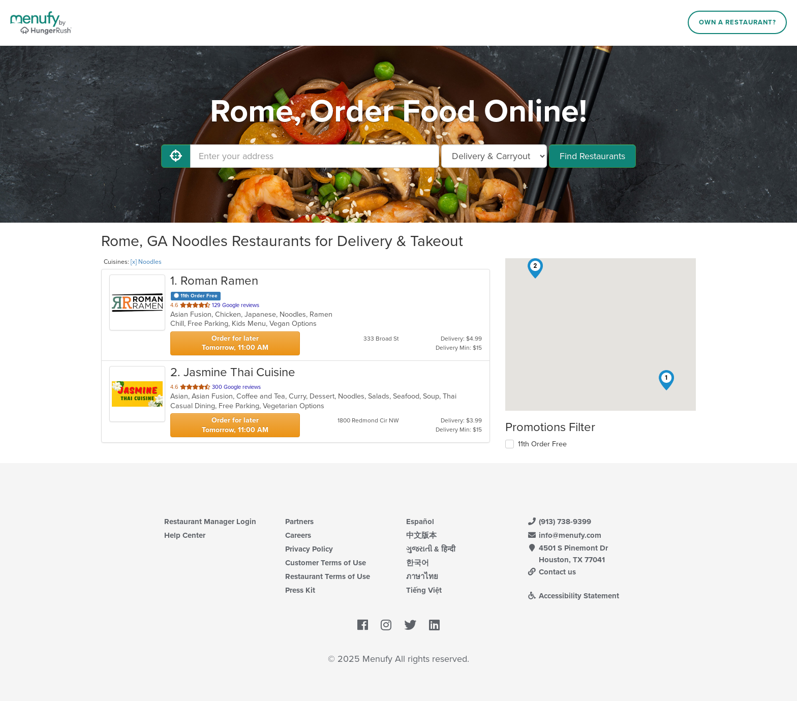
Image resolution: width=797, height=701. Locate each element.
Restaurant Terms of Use (327, 576)
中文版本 (421, 535)
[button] (666, 380)
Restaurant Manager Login (210, 521)
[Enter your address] (314, 156)
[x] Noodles (146, 261)
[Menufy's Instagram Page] (386, 625)
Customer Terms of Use (325, 562)
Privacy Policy (309, 549)
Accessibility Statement (573, 595)
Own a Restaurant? (737, 22)
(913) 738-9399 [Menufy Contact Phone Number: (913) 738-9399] (559, 521)
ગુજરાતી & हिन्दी (430, 549)
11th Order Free (542, 444)
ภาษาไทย (422, 576)
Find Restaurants (592, 156)
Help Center (184, 535)
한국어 (417, 562)
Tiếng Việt (424, 590)
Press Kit (300, 590)
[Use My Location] (176, 156)
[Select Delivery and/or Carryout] (494, 156)
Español (420, 521)
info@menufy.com (564, 535)
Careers (298, 535)
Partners (299, 521)
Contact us (551, 571)
